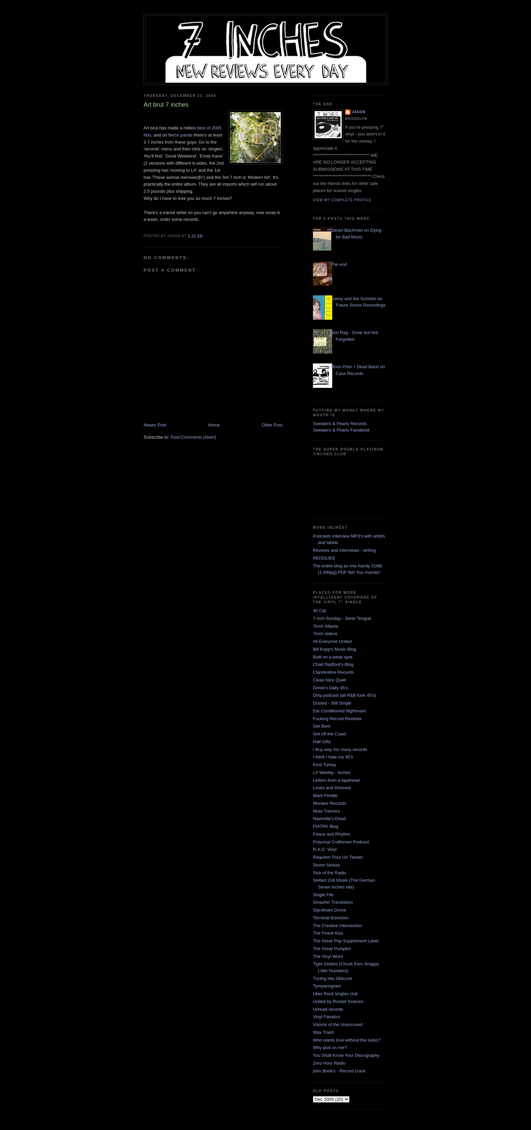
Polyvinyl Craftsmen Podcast (341, 841)
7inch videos (325, 633)
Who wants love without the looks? (346, 1040)
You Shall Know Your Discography (346, 1055)
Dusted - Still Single (332, 703)
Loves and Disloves (332, 787)
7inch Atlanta (325, 626)
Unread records (328, 1009)
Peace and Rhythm (332, 834)
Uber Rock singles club (335, 993)
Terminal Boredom (331, 917)
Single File (323, 894)
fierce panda (180, 135)
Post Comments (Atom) (193, 437)
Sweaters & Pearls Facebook (341, 430)
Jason (358, 112)
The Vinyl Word (328, 956)
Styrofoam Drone (329, 910)
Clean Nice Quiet (329, 680)
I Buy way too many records (340, 749)
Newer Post (155, 424)
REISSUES (324, 558)
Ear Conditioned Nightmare (339, 710)
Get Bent (321, 726)
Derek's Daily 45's (330, 687)
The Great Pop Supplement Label (346, 940)
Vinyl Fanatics (326, 1016)
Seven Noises (326, 864)
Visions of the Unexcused (337, 1024)
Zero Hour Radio (329, 1063)
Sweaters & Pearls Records (340, 423)
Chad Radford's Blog (333, 664)
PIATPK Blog (325, 826)
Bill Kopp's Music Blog (334, 649)
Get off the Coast (329, 733)
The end (339, 264)
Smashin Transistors (333, 902)
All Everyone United (332, 641)
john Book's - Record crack (339, 1070)
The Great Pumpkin (332, 948)
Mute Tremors (326, 811)
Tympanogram (327, 985)
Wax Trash (323, 1032)
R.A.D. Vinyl (325, 849)
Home (214, 424)
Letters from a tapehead (336, 780)
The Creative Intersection (337, 925)
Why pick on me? (330, 1047)
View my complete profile (342, 200)
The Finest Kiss (328, 933)
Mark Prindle (325, 795)
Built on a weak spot (332, 657)
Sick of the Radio (329, 872)
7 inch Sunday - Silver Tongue (342, 618)
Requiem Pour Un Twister (338, 857)
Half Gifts (322, 741)
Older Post (272, 424)
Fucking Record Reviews (337, 718)
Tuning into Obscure (333, 978)
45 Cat (319, 610)
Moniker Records (329, 803)
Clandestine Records (333, 672)
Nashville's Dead (329, 818)
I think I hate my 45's (333, 756)
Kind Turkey (324, 764)
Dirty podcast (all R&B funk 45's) (344, 695)
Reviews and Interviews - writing (344, 550)
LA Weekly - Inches (332, 772)
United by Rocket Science (338, 1001)
